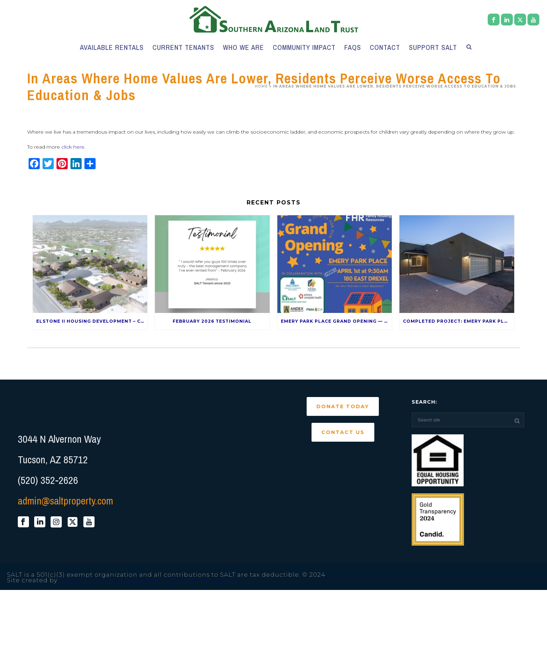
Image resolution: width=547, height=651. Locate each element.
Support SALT (433, 47)
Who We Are (243, 47)
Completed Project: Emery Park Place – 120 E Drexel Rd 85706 (458, 321)
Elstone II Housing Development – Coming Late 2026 (92, 321)
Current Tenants (183, 47)
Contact (385, 47)
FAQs (352, 47)
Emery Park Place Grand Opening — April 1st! (336, 321)
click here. (73, 147)
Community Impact (304, 47)
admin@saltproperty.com (65, 501)
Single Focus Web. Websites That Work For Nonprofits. (150, 580)
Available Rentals (112, 47)
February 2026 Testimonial (212, 321)
